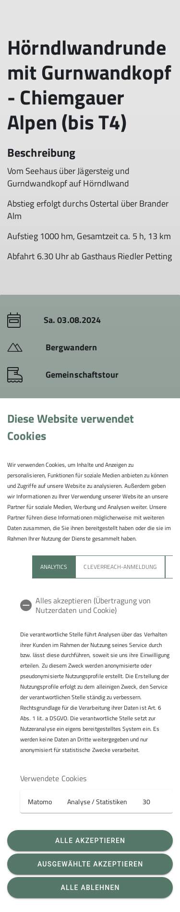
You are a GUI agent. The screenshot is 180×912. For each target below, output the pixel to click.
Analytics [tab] (53, 566)
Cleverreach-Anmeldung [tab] (120, 566)
